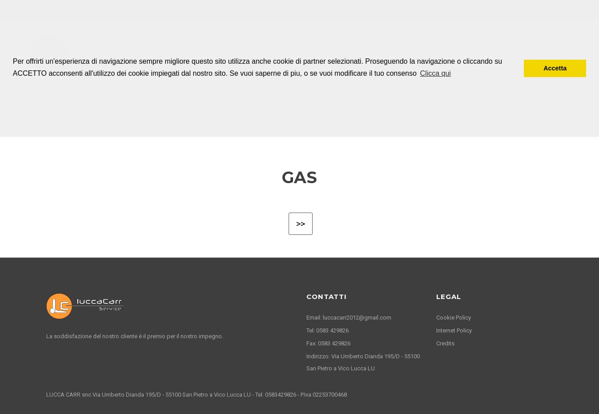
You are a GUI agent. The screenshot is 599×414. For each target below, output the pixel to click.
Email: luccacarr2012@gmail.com (348, 317)
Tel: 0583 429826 (327, 330)
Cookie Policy (453, 317)
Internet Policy (454, 330)
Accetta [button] (555, 68)
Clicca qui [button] (435, 73)
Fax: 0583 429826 (328, 343)
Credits (445, 343)
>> (300, 223)
